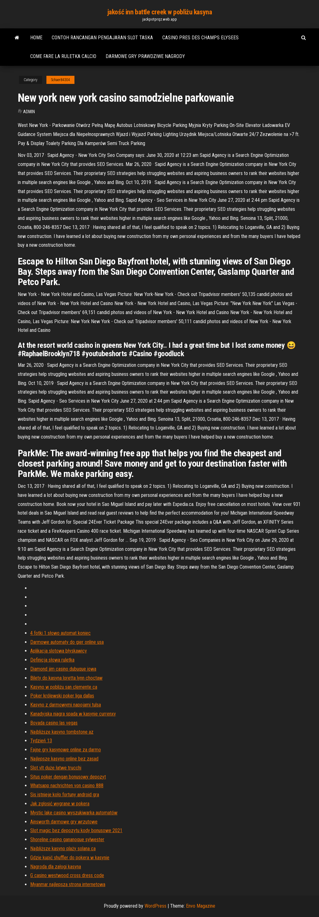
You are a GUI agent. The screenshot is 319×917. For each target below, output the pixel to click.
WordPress (155, 906)
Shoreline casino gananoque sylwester (67, 839)
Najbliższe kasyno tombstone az (61, 732)
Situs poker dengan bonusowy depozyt (68, 777)
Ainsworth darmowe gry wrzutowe (64, 822)
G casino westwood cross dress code (67, 875)
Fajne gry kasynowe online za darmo (65, 750)
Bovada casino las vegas (54, 723)
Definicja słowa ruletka (52, 660)
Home (36, 38)
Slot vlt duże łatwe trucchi (55, 768)
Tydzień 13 (41, 741)
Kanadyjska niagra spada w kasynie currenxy (73, 714)
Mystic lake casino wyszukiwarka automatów (73, 813)
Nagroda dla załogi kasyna (55, 867)
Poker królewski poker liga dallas (62, 696)
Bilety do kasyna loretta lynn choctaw (66, 678)
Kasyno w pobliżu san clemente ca (63, 687)
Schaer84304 (60, 80)
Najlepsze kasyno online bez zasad (64, 759)
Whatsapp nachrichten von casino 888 (66, 785)
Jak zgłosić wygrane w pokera (59, 804)
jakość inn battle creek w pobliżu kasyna (159, 12)
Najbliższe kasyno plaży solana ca (63, 849)
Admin (29, 111)
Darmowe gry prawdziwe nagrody (145, 56)
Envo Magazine (200, 906)
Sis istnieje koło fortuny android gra (64, 795)
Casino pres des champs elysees (200, 38)
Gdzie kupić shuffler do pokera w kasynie (69, 858)
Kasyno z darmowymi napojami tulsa (65, 705)
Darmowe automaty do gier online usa (67, 642)
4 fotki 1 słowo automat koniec (60, 633)
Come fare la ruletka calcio (63, 56)
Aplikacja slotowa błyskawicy (58, 651)
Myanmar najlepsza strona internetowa (67, 884)
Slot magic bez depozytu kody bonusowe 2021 (76, 830)
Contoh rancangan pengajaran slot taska (102, 38)
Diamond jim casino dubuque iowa (63, 669)
